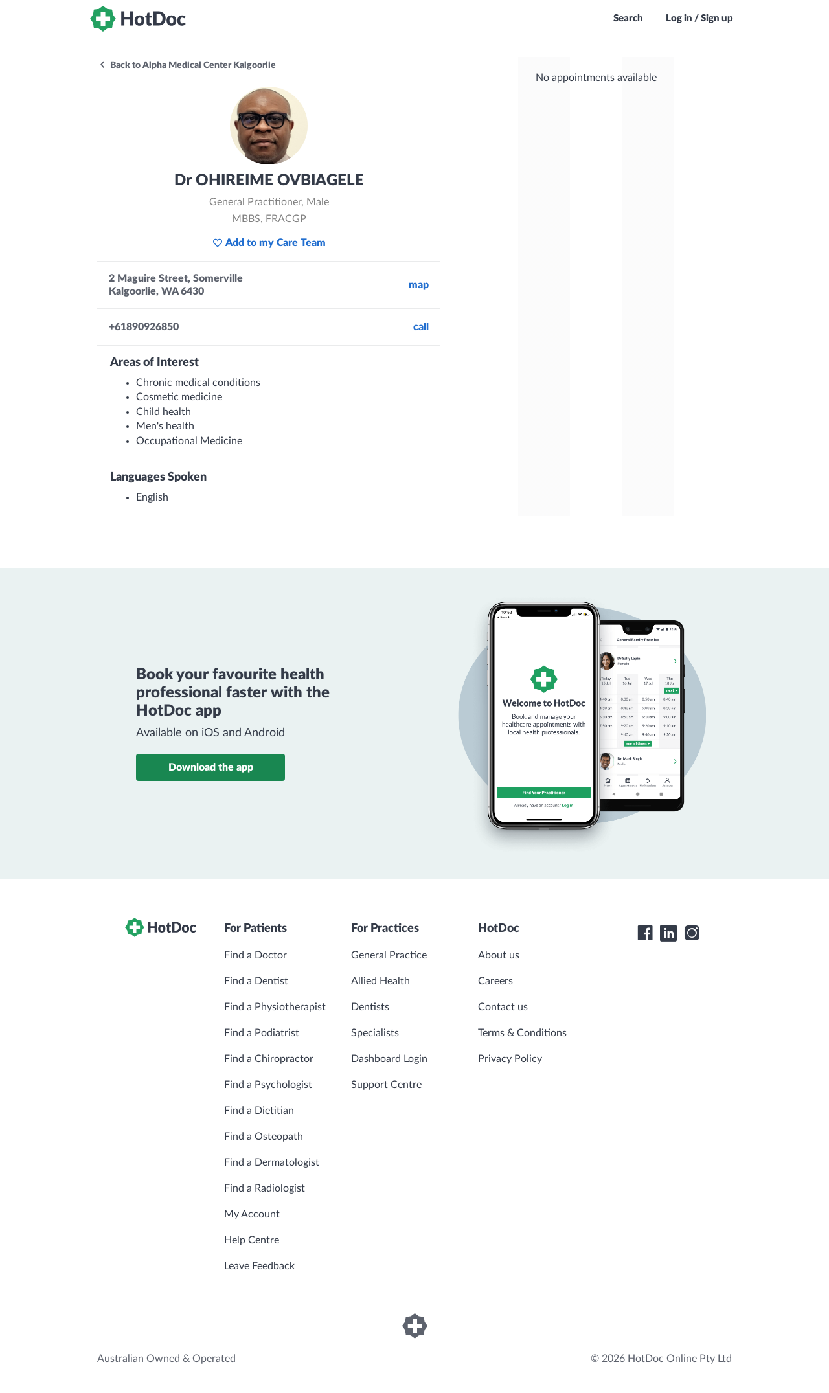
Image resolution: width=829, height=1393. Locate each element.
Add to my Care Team (269, 243)
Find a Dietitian (259, 1110)
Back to (187, 65)
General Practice (389, 955)
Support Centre (386, 1085)
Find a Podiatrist (261, 1033)
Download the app (210, 767)
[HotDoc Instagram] (691, 933)
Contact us (503, 1007)
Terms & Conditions (522, 1033)
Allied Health (380, 981)
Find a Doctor (255, 955)
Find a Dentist (256, 981)
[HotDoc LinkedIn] (668, 933)
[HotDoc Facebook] (645, 933)
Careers (495, 981)
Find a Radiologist (264, 1188)
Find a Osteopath (263, 1136)
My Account (252, 1214)
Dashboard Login (389, 1059)
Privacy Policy (510, 1059)
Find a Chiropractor (268, 1059)
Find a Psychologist (268, 1085)
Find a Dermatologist (271, 1162)
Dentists (370, 1007)
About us (498, 955)
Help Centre (251, 1240)
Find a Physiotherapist (275, 1007)
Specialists (375, 1033)
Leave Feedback (259, 1266)
